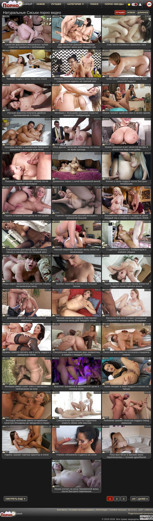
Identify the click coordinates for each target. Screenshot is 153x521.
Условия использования (81, 509)
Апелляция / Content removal (111, 509)
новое (41, 4)
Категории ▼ (76, 4)
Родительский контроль (140, 513)
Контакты (62, 509)
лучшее (56, 4)
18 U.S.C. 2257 (135, 509)
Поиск (94, 4)
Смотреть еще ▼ (15, 499)
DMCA (148, 509)
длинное (143, 12)
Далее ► (143, 499)
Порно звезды (114, 4)
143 (133, 499)
